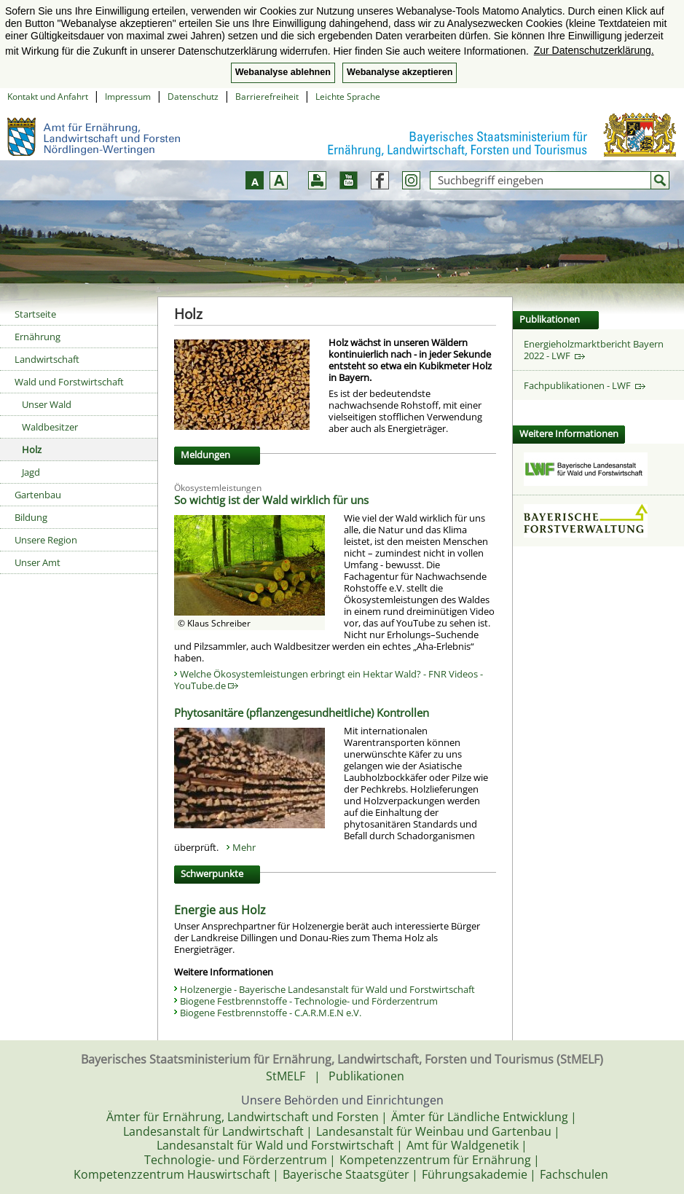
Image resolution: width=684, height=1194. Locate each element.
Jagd (31, 472)
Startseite (35, 314)
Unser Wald (46, 404)
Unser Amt (37, 562)
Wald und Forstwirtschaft (69, 381)
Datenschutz (193, 96)
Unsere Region (46, 539)
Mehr (244, 847)
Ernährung (37, 336)
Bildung (31, 517)
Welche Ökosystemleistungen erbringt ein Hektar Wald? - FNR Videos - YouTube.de (328, 679)
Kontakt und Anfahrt (47, 96)
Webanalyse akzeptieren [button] (399, 72)
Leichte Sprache (347, 96)
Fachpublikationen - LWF (584, 385)
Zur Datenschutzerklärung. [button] (594, 50)
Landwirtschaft (47, 359)
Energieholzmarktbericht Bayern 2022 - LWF (594, 349)
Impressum (128, 96)
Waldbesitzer (50, 426)
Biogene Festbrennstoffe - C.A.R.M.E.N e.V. (270, 1012)
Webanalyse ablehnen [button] (283, 72)
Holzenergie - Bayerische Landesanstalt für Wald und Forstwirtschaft (327, 989)
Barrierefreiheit (267, 96)
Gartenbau (38, 494)
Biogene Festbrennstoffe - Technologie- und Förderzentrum (309, 1001)
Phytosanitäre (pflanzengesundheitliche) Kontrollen (301, 712)
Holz (32, 449)
